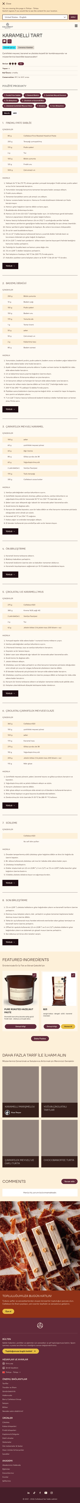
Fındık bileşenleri (9, 1430)
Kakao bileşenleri (9, 1426)
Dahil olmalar (8, 1438)
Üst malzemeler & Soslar (12, 1446)
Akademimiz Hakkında (11, 1465)
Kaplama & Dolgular (10, 1434)
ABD (15, 113)
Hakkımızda (7, 1395)
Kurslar (5, 1477)
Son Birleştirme (58, 106)
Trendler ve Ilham (9, 1387)
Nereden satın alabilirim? (12, 1411)
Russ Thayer (16, 1112)
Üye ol (8, 1311)
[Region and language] (35, 17)
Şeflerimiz (6, 1481)
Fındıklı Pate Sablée (13, 95)
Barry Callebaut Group (11, 1399)
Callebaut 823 (29, 605)
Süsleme (42, 106)
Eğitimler (6, 1469)
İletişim (5, 1403)
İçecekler (6, 1454)
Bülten (5, 1407)
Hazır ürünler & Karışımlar (13, 1450)
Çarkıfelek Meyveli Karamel (56, 95)
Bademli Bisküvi (33, 95)
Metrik (7, 113)
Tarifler (5, 1383)
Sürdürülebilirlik (8, 1391)
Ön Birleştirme (11, 101)
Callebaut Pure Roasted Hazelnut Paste (40, 136)
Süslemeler (6, 1442)
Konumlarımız (8, 1473)
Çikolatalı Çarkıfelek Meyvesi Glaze (19, 106)
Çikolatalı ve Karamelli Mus (34, 101)
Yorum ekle (69, 1181)
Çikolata (5, 1422)
